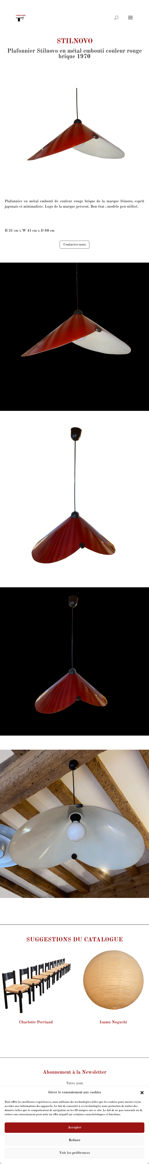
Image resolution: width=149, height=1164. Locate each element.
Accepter (74, 1127)
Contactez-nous (74, 244)
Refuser (75, 1140)
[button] (142, 1092)
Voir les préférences (74, 1153)
